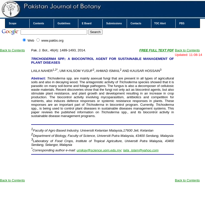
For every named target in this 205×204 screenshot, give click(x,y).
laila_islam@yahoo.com (141, 150)
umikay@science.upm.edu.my (99, 150)
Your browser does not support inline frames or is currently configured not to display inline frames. (102, 201)
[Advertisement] (15, 109)
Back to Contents (12, 50)
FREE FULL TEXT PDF (156, 50)
